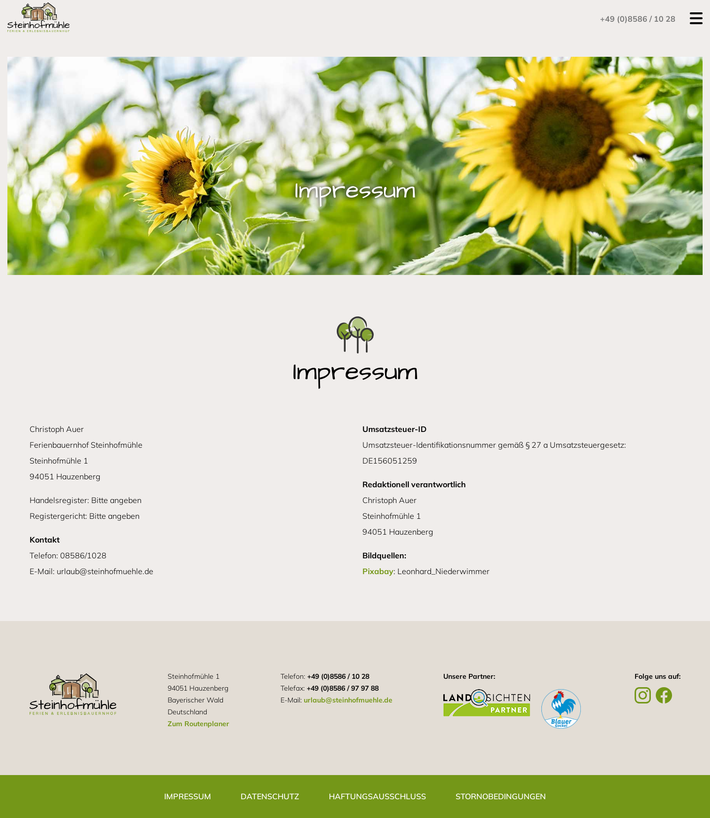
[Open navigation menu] (696, 19)
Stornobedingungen (501, 796)
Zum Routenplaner (198, 723)
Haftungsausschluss (377, 796)
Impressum (187, 796)
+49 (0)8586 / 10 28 (637, 19)
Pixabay (377, 571)
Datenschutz (270, 796)
